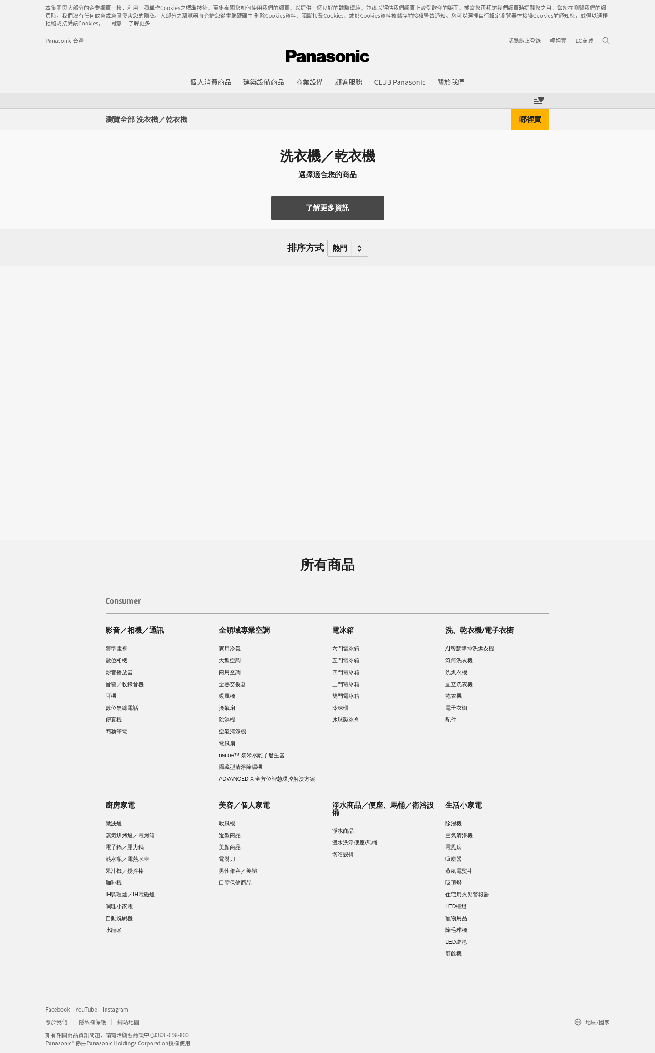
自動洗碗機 (119, 918)
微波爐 (114, 823)
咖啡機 (114, 883)
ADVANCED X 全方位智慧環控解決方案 (267, 779)
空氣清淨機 (232, 731)
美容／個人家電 (244, 805)
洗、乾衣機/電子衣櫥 (479, 630)
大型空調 (230, 660)
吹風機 (227, 823)
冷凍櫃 (340, 708)
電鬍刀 (227, 859)
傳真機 (114, 720)
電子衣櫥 (456, 708)
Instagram (115, 1009)
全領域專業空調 (244, 630)
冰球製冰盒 (345, 720)
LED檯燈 (456, 906)
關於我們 (56, 1022)
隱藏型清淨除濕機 (240, 767)
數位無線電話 (122, 708)
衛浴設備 (343, 854)
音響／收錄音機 (125, 684)
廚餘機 (453, 954)
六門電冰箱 (345, 649)
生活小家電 (463, 805)
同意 (116, 23)
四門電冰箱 (345, 672)
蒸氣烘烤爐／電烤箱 (130, 835)
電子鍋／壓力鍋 (125, 847)
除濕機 (227, 720)
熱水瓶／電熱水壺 (127, 859)
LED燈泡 (456, 942)
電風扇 (227, 743)
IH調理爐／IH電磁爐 (130, 894)
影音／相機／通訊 (135, 630)
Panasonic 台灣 (64, 40)
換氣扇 (227, 708)
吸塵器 (453, 859)
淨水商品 (343, 831)
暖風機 (227, 696)
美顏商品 (230, 847)
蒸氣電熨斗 (459, 871)
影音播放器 (119, 672)
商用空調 (230, 672)
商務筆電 (116, 731)
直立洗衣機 (459, 684)
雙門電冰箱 (345, 696)
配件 (450, 720)
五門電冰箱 (345, 660)
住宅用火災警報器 (467, 894)
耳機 (111, 696)
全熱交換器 (232, 684)
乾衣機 (453, 696)
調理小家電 (119, 906)
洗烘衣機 (456, 672)
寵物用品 (456, 918)
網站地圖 (128, 1022)
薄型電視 (116, 649)
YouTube (86, 1009)
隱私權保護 (92, 1022)
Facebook (57, 1009)
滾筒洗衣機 (459, 660)
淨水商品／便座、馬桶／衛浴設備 (383, 808)
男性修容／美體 (238, 871)
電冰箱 (343, 630)
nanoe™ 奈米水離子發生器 (252, 755)
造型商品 (230, 835)
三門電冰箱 (345, 684)
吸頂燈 (453, 883)
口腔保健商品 (235, 883)
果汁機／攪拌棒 (125, 871)
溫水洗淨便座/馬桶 (354, 842)
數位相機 (116, 660)
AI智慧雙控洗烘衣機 (469, 649)
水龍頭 (114, 930)
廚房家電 (120, 805)
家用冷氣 (230, 649)
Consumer (123, 601)
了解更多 (139, 23)
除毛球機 (456, 930)
